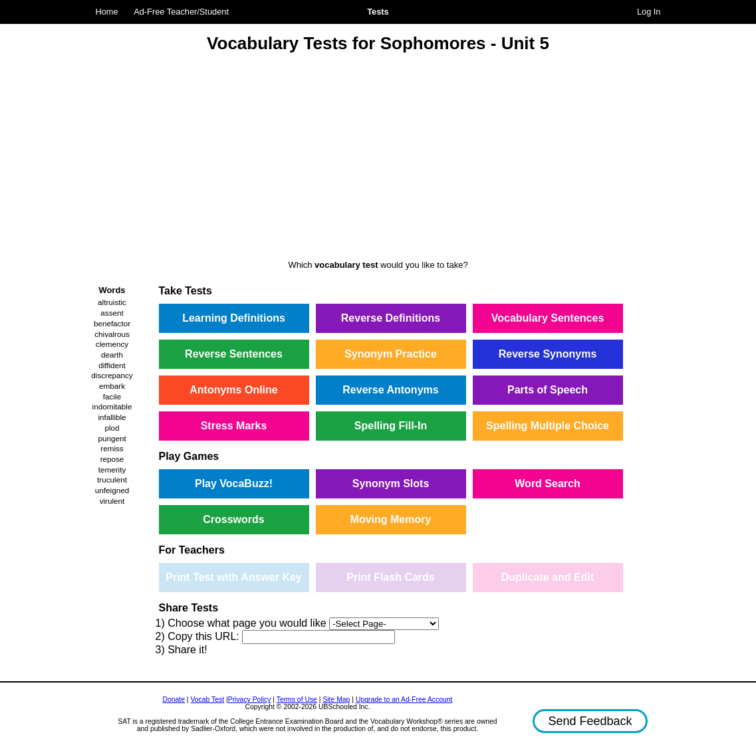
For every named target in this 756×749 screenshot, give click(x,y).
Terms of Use (297, 699)
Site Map (336, 699)
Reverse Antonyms (390, 389)
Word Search (547, 483)
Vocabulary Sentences (547, 318)
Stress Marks (234, 425)
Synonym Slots (391, 483)
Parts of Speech (547, 389)
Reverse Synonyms (548, 354)
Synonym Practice (390, 354)
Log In (649, 12)
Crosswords (233, 519)
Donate (173, 699)
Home (107, 12)
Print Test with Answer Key (233, 577)
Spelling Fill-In (390, 425)
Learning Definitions (233, 318)
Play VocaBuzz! (234, 483)
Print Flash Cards (390, 577)
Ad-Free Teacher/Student (181, 12)
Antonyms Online (233, 389)
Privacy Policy (249, 699)
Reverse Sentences (234, 354)
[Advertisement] (378, 158)
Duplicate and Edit (547, 577)
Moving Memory (391, 519)
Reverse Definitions (390, 318)
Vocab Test (207, 699)
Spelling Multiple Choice (547, 425)
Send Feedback (590, 721)
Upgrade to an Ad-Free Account (404, 699)
